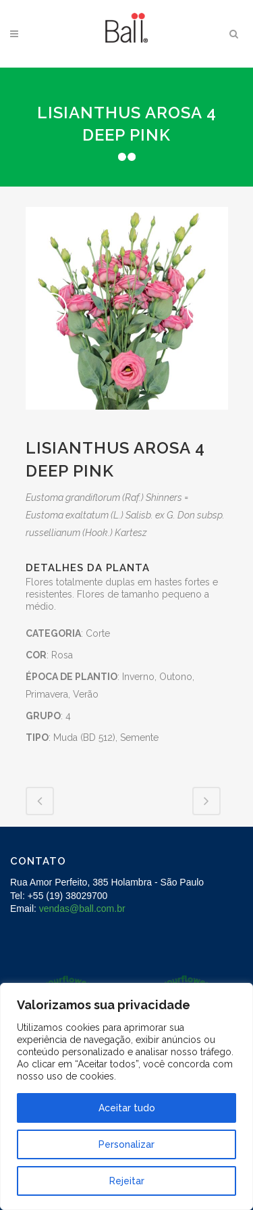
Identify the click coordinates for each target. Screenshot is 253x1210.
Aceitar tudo (127, 1108)
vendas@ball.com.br (82, 908)
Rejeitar (126, 1181)
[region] (126, 1096)
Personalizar (126, 1144)
